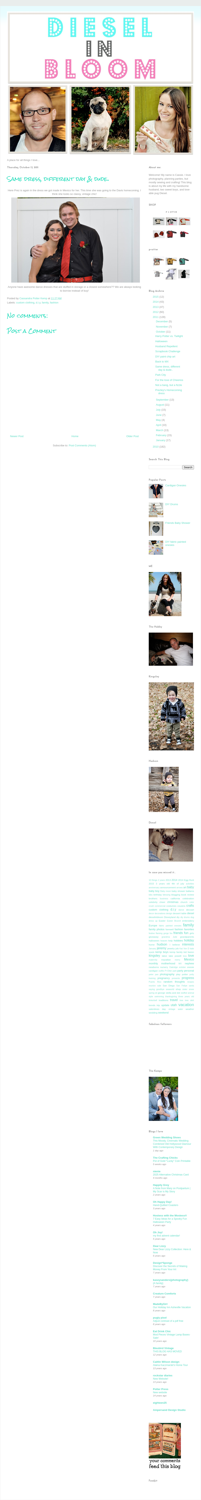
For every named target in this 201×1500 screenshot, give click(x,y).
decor (151, 913)
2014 (156, 301)
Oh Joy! (158, 1232)
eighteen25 (160, 1402)
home (152, 944)
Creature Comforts (164, 1293)
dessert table (179, 913)
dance (181, 910)
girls (192, 933)
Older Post (132, 436)
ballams (190, 891)
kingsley (154, 955)
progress (188, 978)
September (162, 399)
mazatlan (166, 959)
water (180, 1009)
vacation (186, 1004)
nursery (164, 967)
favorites (189, 929)
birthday (157, 894)
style (151, 996)
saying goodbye (156, 989)
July (158, 409)
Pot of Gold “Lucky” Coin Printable (172, 1161)
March (160, 430)
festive (152, 933)
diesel (190, 913)
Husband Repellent (166, 346)
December (162, 321)
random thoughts (174, 981)
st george (160, 992)
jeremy (161, 948)
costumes (171, 906)
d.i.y (38, 302)
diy (177, 917)
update (165, 1005)
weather (190, 1009)
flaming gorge (162, 933)
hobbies (178, 940)
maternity (153, 960)
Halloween (161, 341)
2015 (156, 296)
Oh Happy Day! (162, 1201)
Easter (162, 920)
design (169, 913)
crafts (190, 905)
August (160, 404)
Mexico (189, 959)
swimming (159, 996)
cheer (162, 902)
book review (187, 894)
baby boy (154, 890)
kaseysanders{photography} (170, 1279)
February (161, 435)
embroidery (188, 920)
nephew (189, 963)
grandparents (187, 936)
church (184, 902)
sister (184, 989)
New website (160, 1392)
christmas (172, 902)
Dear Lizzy (159, 1246)
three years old (186, 996)
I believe (175, 944)
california (175, 898)
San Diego (169, 985)
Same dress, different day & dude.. (167, 368)
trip (158, 1005)
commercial (160, 906)
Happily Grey (161, 1185)
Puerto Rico (155, 982)
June (159, 414)
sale (159, 986)
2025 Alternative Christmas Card (171, 1174)
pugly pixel (160, 1317)
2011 (156, 317)
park (175, 971)
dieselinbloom (156, 917)
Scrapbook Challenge (167, 351)
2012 (156, 311)
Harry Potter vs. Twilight (169, 336)
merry (177, 960)
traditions (163, 1000)
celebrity (153, 902)
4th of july (178, 883)
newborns (154, 967)
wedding (153, 1012)
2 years (161, 880)
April (159, 424)
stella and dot (173, 992)
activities (190, 884)
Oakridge (173, 967)
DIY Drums (171, 504)
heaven (163, 941)
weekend (163, 1012)
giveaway (154, 936)
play (178, 974)
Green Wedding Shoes (167, 1137)
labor (164, 956)
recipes (190, 982)
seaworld (170, 989)
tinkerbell (153, 1000)
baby (190, 887)
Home (75, 436)
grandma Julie (169, 937)
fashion (54, 302)
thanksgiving (171, 996)
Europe (153, 925)
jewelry (171, 948)
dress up (153, 921)
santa (191, 986)
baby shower (178, 891)
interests (188, 944)
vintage (171, 1009)
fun (186, 933)
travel (174, 1000)
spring (151, 993)
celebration (188, 898)
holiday (189, 940)
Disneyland (170, 917)
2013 (156, 306)
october (182, 967)
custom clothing (25, 302)
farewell (170, 929)
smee (191, 989)
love (191, 955)
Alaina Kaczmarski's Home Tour (170, 1365)
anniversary (154, 887)
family (45, 302)
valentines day (157, 1009)
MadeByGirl (160, 1304)
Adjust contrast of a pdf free (168, 1321)
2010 (156, 446)
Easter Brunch (174, 921)
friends (178, 933)
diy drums (185, 917)
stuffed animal (187, 993)
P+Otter (168, 971)
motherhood (168, 963)
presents (176, 978)
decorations (160, 913)
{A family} (158, 1283)
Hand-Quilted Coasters (165, 1205)
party (180, 970)
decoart (190, 909)
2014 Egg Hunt (186, 880)
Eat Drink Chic (162, 1331)
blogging (175, 894)
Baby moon (165, 891)
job (177, 948)
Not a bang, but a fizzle (168, 385)
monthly (153, 963)
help (170, 940)
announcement (168, 887)
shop (178, 989)
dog (192, 917)
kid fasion (189, 952)
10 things (153, 880)
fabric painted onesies (170, 926)
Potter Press (160, 1389)
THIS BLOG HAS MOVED (167, 1351)
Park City (160, 374)
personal (189, 970)
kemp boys (161, 952)
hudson (162, 944)
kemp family (176, 952)
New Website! (160, 1378)
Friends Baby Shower (177, 522)
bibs (151, 895)
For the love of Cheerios (169, 380)
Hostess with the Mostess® (170, 1215)
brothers (153, 898)
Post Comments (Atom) (82, 445)
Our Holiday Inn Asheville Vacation (172, 1307)
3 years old (163, 883)
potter (185, 974)
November (162, 326)
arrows (179, 887)
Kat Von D (184, 948)
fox (171, 933)
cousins (181, 906)
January (161, 440)
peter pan (153, 974)
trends (152, 1005)
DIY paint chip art (165, 356)
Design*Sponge (162, 1262)
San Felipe (181, 986)
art (184, 887)
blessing (166, 895)
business (164, 899)
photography (167, 974)
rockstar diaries (162, 1375)
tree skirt (189, 1000)
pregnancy (164, 978)
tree (181, 1000)
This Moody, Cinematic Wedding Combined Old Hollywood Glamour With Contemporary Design (172, 1144)
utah (174, 1005)
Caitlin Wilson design (166, 1361)
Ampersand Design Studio (169, 1409)
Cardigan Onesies (175, 485)
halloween (154, 940)
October (161, 331)
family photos (156, 929)
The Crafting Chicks (165, 1157)
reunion (152, 986)
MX (180, 964)
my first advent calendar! (166, 1235)
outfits (161, 971)
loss (185, 956)
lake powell (175, 956)
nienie (157, 1171)
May (159, 419)
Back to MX (161, 361)
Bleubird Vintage (163, 1348)
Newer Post (17, 436)
